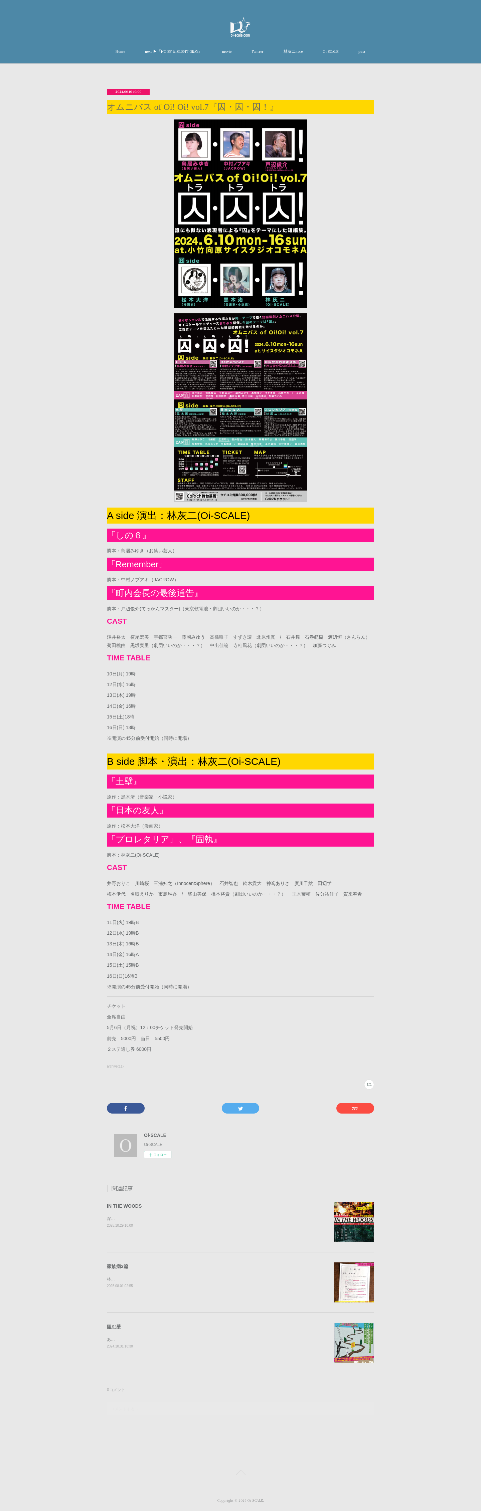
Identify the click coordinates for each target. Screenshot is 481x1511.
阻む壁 (114, 1326)
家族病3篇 (117, 1266)
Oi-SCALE (330, 51)
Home (120, 51)
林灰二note (293, 51)
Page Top (240, 1473)
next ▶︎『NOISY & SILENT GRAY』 (173, 51)
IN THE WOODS (124, 1206)
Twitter (258, 51)
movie (226, 51)
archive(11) (115, 1066)
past (361, 51)
